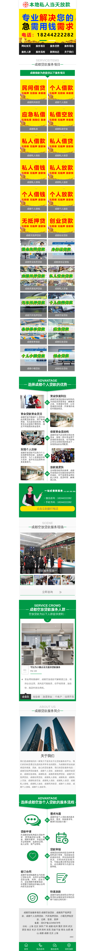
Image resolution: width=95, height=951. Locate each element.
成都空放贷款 (61, 315)
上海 (31, 926)
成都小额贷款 (33, 368)
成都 (51, 926)
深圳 (41, 926)
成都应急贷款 (61, 342)
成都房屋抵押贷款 (33, 288)
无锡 (53, 929)
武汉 (70, 926)
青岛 (63, 929)
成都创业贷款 (61, 235)
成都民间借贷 (33, 102)
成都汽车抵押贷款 (33, 315)
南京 (29, 929)
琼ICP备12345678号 (51, 923)
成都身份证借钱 (61, 262)
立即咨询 (47, 591)
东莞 (48, 929)
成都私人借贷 (61, 155)
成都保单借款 (33, 342)
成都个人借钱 (33, 209)
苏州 (65, 926)
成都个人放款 (61, 209)
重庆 (60, 926)
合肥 (68, 929)
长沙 (34, 929)
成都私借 (33, 129)
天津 (39, 929)
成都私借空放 (61, 129)
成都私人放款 (61, 182)
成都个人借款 (61, 102)
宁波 (58, 929)
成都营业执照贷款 (33, 262)
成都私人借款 (33, 155)
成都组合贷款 (61, 368)
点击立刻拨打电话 (47, 508)
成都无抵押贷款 (33, 235)
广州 (46, 926)
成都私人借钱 (33, 182)
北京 (36, 926)
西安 (24, 929)
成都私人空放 (61, 288)
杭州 (55, 926)
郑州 (44, 929)
